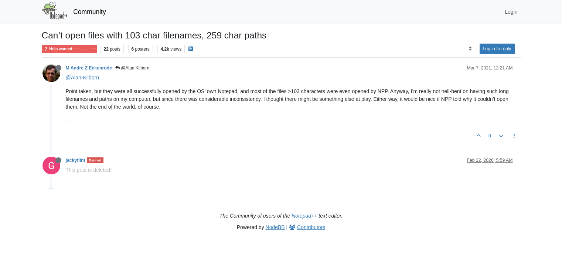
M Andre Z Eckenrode (89, 68)
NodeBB (275, 227)
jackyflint (75, 160)
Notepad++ (304, 216)
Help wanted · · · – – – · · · (69, 49)
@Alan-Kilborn (82, 78)
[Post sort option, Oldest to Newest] (470, 49)
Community (89, 12)
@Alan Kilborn (132, 68)
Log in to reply (497, 48)
